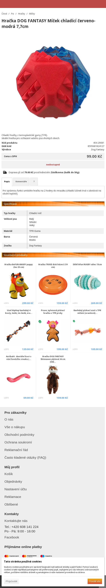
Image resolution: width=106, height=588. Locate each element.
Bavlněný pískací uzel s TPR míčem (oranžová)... (87, 311)
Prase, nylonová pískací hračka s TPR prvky (53, 311)
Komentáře (21, 181)
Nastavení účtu (15, 489)
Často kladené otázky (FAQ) (25, 457)
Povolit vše (94, 581)
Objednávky (13, 481)
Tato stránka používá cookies (23, 561)
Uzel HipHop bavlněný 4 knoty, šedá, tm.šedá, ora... (18, 311)
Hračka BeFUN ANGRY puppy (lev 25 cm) (18, 266)
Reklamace (12, 497)
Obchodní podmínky (19, 434)
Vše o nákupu (14, 427)
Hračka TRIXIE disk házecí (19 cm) (53, 266)
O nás (8, 419)
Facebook (11, 537)
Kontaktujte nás (15, 521)
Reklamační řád (16, 450)
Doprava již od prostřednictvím (44, 172)
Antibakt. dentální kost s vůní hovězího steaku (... (18, 357)
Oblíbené (11, 504)
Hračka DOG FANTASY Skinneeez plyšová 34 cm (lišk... (53, 359)
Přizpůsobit (11, 581)
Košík (8, 474)
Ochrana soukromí (18, 442)
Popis (7, 181)
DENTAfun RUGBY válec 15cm (87, 264)
